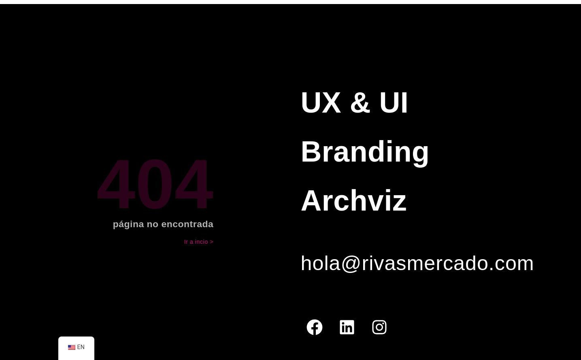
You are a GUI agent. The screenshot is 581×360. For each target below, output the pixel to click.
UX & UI (355, 102)
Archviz (354, 200)
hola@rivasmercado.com (417, 263)
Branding (365, 151)
